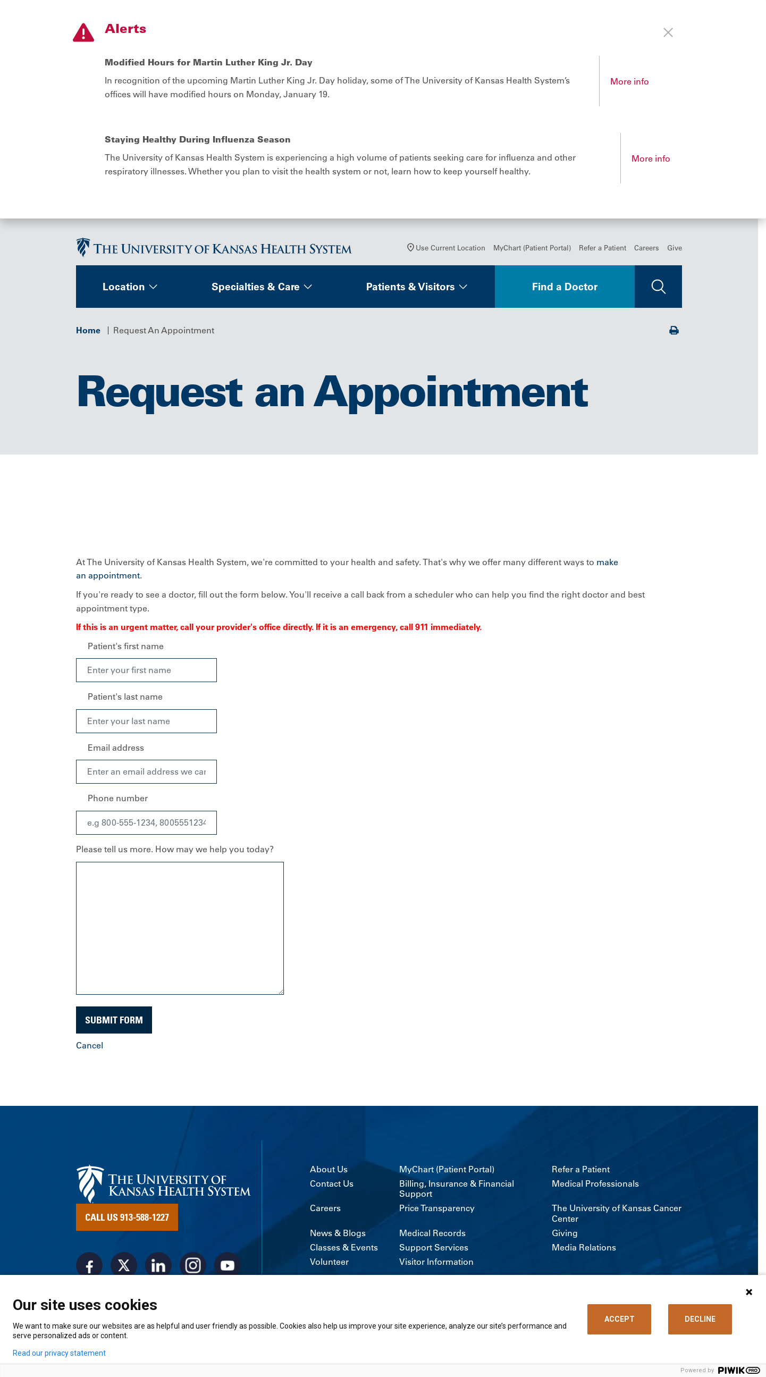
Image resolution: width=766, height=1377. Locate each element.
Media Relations (584, 1247)
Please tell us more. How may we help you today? (175, 849)
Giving (565, 1233)
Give (674, 247)
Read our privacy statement (59, 1353)
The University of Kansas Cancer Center (616, 1213)
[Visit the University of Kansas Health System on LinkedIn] (158, 1265)
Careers (646, 247)
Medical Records (432, 1233)
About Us (329, 1169)
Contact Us (331, 1184)
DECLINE (700, 1319)
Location (124, 286)
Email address (116, 747)
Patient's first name (126, 646)
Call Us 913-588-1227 (127, 1217)
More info (629, 81)
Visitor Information (436, 1262)
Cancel (89, 1045)
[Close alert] (668, 32)
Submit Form (114, 1020)
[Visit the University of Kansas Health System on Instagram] (193, 1265)
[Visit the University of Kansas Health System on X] (124, 1265)
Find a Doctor (564, 286)
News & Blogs (338, 1233)
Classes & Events (344, 1247)
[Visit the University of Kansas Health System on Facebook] (89, 1265)
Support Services (433, 1247)
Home (88, 330)
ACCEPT (619, 1319)
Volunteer (329, 1262)
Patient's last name (125, 696)
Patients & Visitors (410, 286)
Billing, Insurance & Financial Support (456, 1189)
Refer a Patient (602, 247)
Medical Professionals (595, 1184)
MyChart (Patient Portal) (532, 247)
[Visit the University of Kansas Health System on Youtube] (227, 1265)
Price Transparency (437, 1208)
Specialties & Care (256, 286)
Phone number (118, 798)
